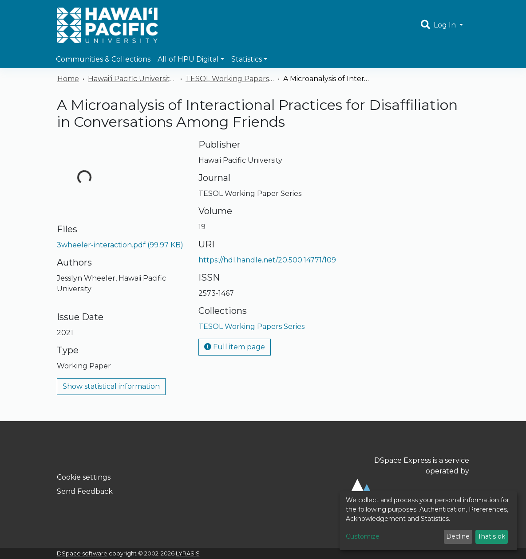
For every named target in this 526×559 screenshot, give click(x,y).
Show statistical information (111, 386)
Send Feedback (85, 491)
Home (68, 78)
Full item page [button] (234, 347)
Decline (458, 536)
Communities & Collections (103, 59)
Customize (363, 536)
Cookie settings (84, 477)
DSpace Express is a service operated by (404, 485)
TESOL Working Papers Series (230, 78)
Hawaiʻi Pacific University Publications (132, 78)
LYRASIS (188, 553)
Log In (446, 25)
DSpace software (82, 553)
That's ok (491, 536)
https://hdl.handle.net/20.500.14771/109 (267, 260)
